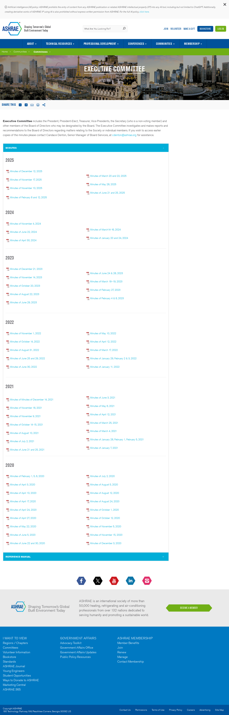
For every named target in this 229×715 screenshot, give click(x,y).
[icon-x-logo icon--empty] (98, 581)
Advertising (204, 709)
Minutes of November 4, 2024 (25, 223)
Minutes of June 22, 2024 (23, 232)
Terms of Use (158, 709)
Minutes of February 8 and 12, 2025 (28, 197)
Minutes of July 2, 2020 (102, 476)
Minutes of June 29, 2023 (23, 302)
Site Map (219, 709)
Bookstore (205, 28)
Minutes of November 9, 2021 (25, 416)
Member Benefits (128, 643)
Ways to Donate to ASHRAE (21, 680)
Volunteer (175, 28)
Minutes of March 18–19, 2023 (106, 281)
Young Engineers (14, 671)
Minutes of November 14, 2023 (26, 277)
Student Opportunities (17, 675)
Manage (122, 657)
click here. (144, 11)
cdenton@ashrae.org (124, 135)
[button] (224, 5)
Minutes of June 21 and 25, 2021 (27, 449)
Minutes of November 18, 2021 (26, 407)
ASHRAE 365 (12, 689)
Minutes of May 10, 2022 (103, 333)
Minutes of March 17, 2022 (104, 350)
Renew (121, 652)
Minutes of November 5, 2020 (105, 526)
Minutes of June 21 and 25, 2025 (107, 192)
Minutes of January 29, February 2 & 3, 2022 (113, 358)
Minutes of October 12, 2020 (105, 518)
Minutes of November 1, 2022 (25, 333)
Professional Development (100, 43)
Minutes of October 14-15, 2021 (26, 424)
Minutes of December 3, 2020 (105, 543)
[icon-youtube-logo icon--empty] (114, 581)
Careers (191, 709)
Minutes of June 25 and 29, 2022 (27, 358)
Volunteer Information (16, 652)
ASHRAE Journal (14, 666)
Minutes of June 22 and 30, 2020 (27, 543)
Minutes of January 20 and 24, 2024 (109, 238)
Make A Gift (189, 28)
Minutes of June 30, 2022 (23, 366)
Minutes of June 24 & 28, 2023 (106, 273)
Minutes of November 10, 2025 (26, 188)
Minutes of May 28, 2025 (103, 184)
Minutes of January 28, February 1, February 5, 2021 (117, 439)
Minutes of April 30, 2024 (21, 240)
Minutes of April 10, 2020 (23, 493)
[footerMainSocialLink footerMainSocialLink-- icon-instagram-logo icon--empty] (147, 581)
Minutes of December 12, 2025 (26, 171)
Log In (221, 28)
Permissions (141, 709)
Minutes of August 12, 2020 (104, 493)
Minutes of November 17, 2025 (26, 179)
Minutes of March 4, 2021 (103, 431)
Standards (9, 661)
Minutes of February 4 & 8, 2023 (107, 298)
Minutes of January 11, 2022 (105, 366)
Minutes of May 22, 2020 (23, 526)
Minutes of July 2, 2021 (22, 441)
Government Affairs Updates (78, 652)
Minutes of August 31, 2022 (24, 350)
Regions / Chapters (15, 643)
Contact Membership (130, 661)
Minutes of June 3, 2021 (102, 397)
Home (5, 51)
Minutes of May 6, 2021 (102, 406)
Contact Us (125, 709)
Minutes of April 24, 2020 (23, 509)
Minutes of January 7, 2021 (104, 447)
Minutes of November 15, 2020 (106, 534)
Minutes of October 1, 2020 (104, 509)
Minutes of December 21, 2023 (26, 269)
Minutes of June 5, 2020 (22, 534)
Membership (191, 43)
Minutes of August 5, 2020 (104, 484)
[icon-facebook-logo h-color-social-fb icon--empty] (81, 581)
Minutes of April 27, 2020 (23, 518)
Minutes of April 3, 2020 (22, 484)
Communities (164, 43)
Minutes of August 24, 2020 (104, 501)
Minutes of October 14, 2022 (25, 341)
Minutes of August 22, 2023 (24, 294)
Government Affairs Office (76, 647)
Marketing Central (14, 685)
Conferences (136, 43)
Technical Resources (59, 43)
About (30, 43)
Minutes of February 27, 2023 (105, 289)
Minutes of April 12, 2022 (103, 341)
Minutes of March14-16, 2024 (103, 229)
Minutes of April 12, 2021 (103, 414)
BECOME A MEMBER (189, 607)
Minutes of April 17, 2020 (23, 501)
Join (166, 28)
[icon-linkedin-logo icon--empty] (131, 581)
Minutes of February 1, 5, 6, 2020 (27, 476)
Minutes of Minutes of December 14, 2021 (31, 399)
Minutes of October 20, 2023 (25, 285)
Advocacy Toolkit (70, 643)
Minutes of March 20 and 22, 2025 (108, 175)
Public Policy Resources (75, 657)
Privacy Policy (175, 709)
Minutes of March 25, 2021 (104, 422)
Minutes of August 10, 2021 (24, 433)
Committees (41, 51)
